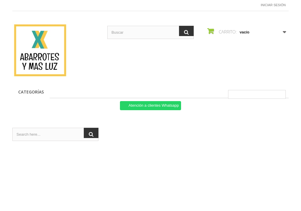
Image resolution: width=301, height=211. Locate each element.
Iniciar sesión (273, 5)
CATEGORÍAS (31, 92)
